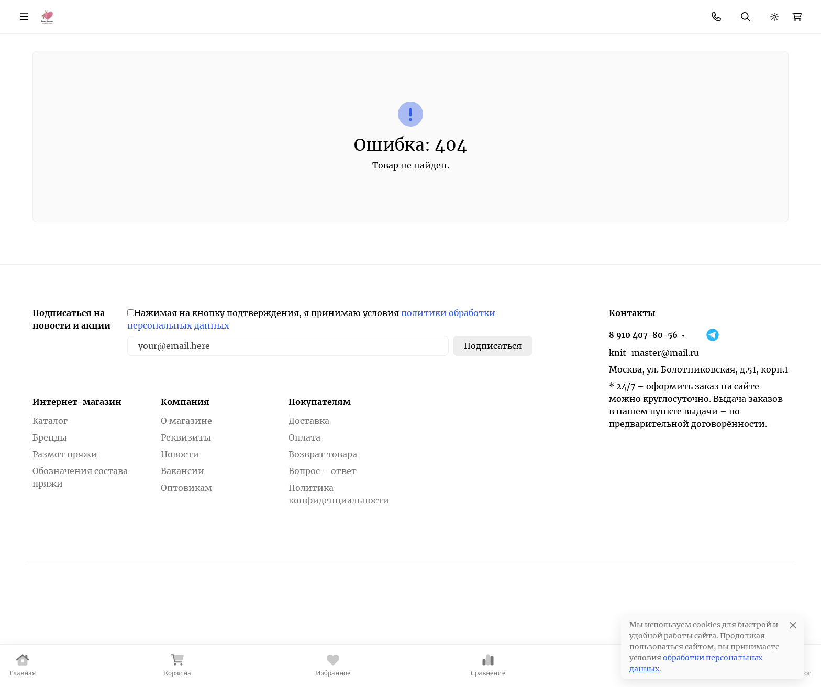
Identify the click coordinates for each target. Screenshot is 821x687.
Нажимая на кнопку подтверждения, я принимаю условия (311, 390)
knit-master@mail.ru (654, 424)
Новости (296, 13)
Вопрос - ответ (487, 13)
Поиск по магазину (495, 45)
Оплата (304, 508)
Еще (539, 13)
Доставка (309, 492)
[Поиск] (437, 45)
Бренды (48, 83)
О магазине (132, 13)
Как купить (191, 13)
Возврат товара (412, 13)
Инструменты (179, 83)
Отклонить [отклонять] (697, 657)
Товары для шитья (356, 83)
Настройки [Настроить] (627, 657)
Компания (185, 473)
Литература (700, 83)
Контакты (347, 13)
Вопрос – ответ (323, 542)
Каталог (50, 492)
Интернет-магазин (76, 473)
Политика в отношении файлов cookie (91, 669)
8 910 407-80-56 (610, 13)
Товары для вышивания (477, 83)
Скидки (249, 13)
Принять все (771, 657)
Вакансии (182, 542)
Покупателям (320, 473)
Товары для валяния (602, 83)
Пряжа (105, 83)
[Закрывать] (814, 624)
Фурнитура (263, 83)
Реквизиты (186, 508)
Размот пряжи (64, 525)
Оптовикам (186, 559)
